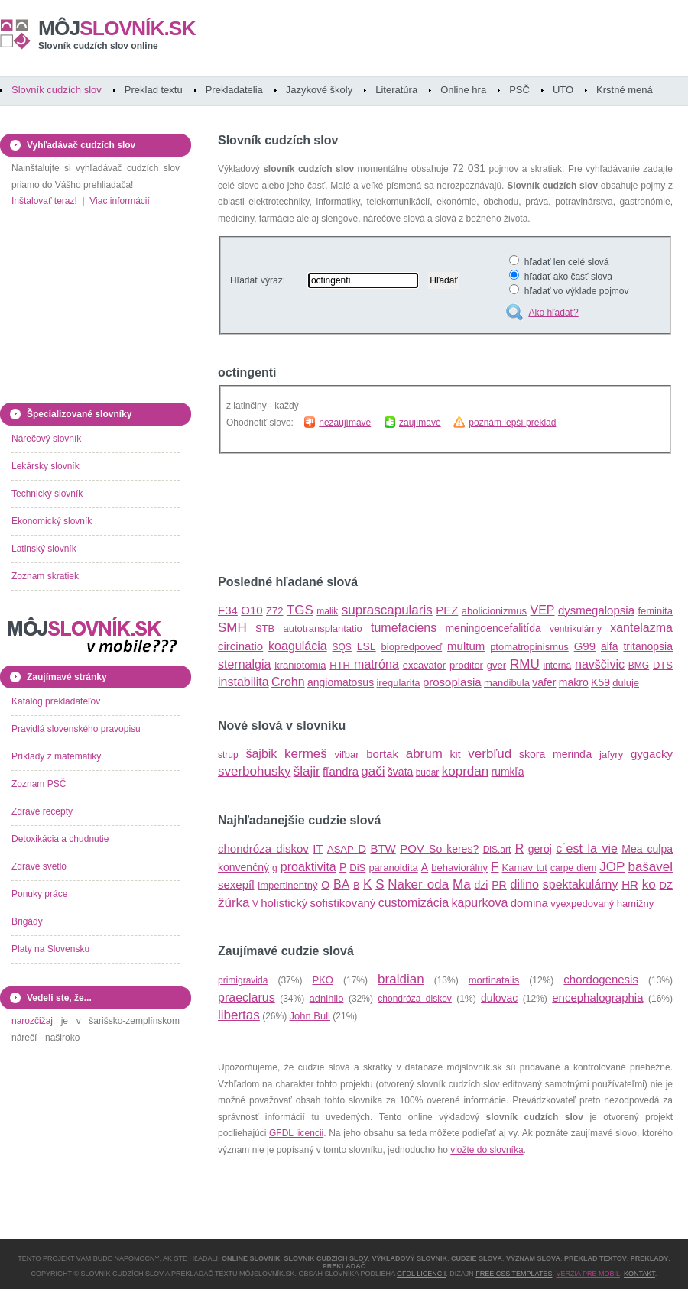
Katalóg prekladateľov (55, 701)
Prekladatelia (234, 90)
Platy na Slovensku (50, 949)
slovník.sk (117, 28)
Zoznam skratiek (45, 576)
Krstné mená (624, 90)
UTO (563, 90)
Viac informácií (119, 201)
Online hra (463, 90)
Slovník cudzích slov (56, 90)
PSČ (519, 90)
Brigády (27, 921)
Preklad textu (154, 90)
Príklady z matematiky (56, 756)
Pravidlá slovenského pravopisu (76, 729)
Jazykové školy (319, 90)
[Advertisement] (397, 514)
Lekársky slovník (45, 466)
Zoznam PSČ (38, 784)
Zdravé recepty (42, 811)
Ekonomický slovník (51, 521)
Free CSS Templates (513, 1274)
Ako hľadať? (553, 312)
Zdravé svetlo (39, 866)
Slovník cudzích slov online (98, 45)
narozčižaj (32, 1020)
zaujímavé (420, 422)
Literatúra (396, 90)
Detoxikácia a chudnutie (60, 839)
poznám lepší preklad (512, 422)
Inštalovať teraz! (44, 201)
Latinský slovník (43, 548)
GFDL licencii (296, 1133)
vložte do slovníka (486, 1150)
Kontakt (639, 1274)
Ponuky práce (39, 894)
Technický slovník (47, 493)
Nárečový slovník (46, 438)
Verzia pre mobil (588, 1274)
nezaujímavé (345, 422)
